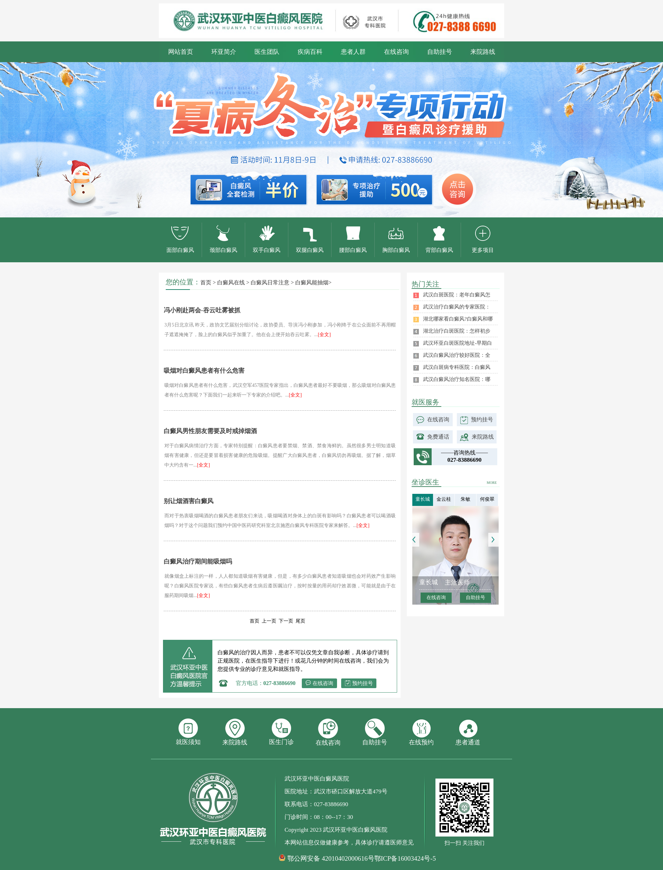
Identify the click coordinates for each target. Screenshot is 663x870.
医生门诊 (281, 732)
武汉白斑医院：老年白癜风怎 (456, 294)
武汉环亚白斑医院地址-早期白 (457, 343)
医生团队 (266, 51)
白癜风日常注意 (270, 282)
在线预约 (421, 732)
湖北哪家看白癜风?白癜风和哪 (458, 319)
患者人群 (353, 51)
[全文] (324, 334)
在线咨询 (396, 51)
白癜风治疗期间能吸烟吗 (198, 561)
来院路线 (482, 51)
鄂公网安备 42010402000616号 (330, 858)
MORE (492, 483)
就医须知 (188, 732)
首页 (205, 282)
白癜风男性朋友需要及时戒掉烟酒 (210, 431)
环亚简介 (223, 51)
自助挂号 (439, 51)
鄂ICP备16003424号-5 (405, 858)
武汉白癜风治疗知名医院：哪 (456, 379)
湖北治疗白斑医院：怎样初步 (456, 331)
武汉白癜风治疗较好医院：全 (456, 355)
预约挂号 (362, 683)
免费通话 (438, 437)
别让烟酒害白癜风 (188, 501)
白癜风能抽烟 (311, 282)
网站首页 (180, 51)
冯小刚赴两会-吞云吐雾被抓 (202, 310)
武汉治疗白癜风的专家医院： (456, 307)
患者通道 (467, 732)
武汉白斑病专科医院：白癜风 (456, 367)
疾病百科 (310, 51)
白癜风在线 (231, 282)
